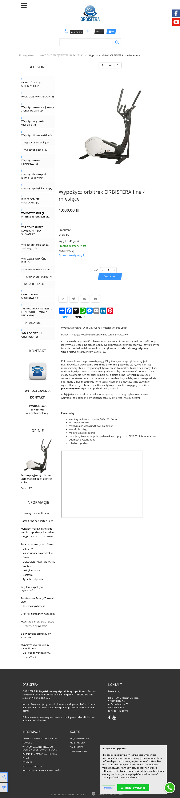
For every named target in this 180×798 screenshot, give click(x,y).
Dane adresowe (78, 751)
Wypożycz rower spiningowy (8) (30, 162)
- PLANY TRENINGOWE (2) (37, 269)
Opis (65, 317)
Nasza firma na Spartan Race (37, 521)
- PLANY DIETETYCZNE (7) (37, 276)
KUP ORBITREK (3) (33, 284)
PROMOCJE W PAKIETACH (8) (37, 96)
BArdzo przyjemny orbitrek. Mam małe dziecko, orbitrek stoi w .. (36, 479)
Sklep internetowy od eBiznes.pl (69, 794)
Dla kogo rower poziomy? (37, 652)
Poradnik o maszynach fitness (37, 544)
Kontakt (27, 566)
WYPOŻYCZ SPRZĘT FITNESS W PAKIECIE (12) (35, 214)
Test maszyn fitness (34, 606)
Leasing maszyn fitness (36, 513)
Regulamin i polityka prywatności (32, 588)
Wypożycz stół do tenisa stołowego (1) (35, 246)
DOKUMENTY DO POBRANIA (39, 561)
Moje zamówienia (79, 738)
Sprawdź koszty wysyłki (72, 255)
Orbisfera (64, 234)
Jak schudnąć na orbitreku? (38, 553)
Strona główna (26, 55)
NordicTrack (29, 657)
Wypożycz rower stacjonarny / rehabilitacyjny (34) (37, 108)
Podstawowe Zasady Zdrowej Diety (37, 599)
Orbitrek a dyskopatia (35, 626)
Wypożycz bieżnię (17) (35, 149)
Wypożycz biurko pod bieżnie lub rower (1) (33, 176)
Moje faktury (77, 742)
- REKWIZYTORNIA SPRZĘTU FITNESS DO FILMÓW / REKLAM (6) (36, 312)
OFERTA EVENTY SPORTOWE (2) (30, 296)
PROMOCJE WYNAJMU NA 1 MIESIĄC (40, 738)
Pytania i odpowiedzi (34, 579)
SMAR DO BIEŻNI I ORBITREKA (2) (31, 334)
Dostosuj (108, 787)
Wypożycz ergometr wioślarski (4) (32, 122)
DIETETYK (28, 548)
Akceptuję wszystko (133, 787)
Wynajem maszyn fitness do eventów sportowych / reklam (37, 530)
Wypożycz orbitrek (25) (36, 142)
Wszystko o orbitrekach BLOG (37, 621)
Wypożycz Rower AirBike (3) (36, 135)
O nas (26, 557)
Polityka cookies (32, 570)
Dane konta (76, 747)
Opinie (37, 430)
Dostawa (28, 575)
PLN (99, 31)
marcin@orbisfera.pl (37, 413)
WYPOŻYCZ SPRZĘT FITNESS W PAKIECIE (61, 55)
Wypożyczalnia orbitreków (38, 536)
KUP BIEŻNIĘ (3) (32, 322)
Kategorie (38, 67)
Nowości (27, 742)
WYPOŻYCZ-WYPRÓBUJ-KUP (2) (34, 260)
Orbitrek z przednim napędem (38, 613)
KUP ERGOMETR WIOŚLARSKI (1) (30, 200)
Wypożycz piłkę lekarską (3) (36, 188)
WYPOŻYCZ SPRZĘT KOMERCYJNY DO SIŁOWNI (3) (32, 230)
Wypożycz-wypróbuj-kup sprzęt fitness (35, 646)
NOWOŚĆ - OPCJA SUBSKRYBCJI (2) (31, 84)
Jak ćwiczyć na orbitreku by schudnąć (36, 635)
